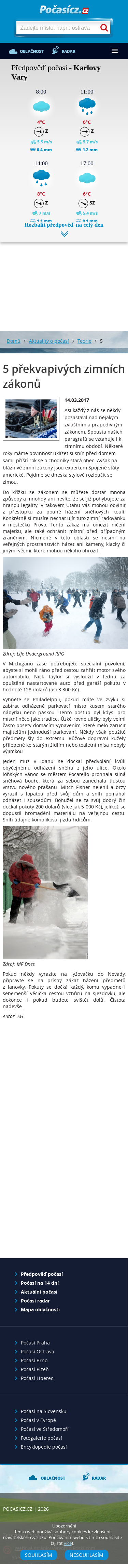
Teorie (84, 341)
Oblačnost (31, 51)
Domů (13, 341)
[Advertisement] (64, 281)
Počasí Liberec (37, 1378)
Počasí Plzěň (35, 1369)
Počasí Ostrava (37, 1351)
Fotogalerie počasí (41, 1438)
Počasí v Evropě (38, 1420)
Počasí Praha (35, 1342)
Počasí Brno (34, 1360)
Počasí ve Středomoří (45, 1429)
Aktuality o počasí (49, 341)
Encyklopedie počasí (44, 1446)
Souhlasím (38, 1555)
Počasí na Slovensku (44, 1411)
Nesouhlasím (86, 1555)
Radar (68, 51)
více (68, 1543)
